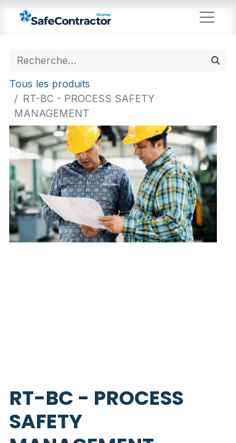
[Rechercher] (216, 60)
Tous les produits (49, 84)
